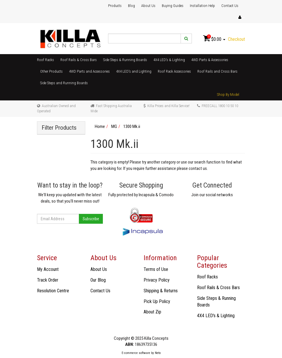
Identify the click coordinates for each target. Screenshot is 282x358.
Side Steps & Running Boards (125, 60)
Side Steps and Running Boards (64, 83)
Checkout (236, 39)
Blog (131, 5)
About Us (148, 5)
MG (114, 126)
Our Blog (98, 280)
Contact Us (229, 5)
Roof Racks (45, 60)
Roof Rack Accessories (174, 71)
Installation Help (202, 5)
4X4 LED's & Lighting (169, 60)
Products (115, 5)
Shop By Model (228, 94)
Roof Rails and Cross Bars (217, 71)
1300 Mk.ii (131, 126)
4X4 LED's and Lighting (133, 71)
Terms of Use (156, 269)
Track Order (47, 280)
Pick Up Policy (157, 301)
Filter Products (59, 127)
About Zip (152, 312)
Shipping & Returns (161, 290)
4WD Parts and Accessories (89, 71)
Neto (158, 353)
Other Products (51, 71)
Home (100, 126)
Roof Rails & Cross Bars (78, 60)
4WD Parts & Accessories (209, 60)
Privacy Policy (157, 280)
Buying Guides (172, 5)
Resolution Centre (53, 290)
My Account (48, 269)
